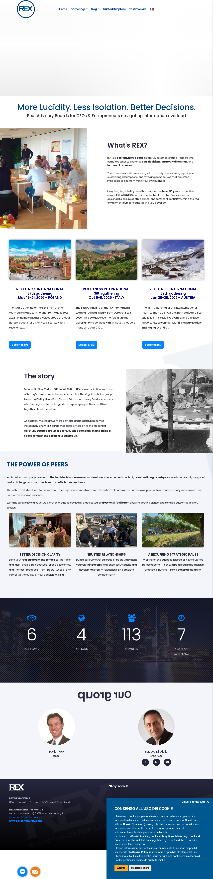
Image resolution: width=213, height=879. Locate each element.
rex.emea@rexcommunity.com (27, 817)
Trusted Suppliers (114, 9)
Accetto (121, 868)
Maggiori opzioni (140, 868)
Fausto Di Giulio (156, 751)
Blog (94, 9)
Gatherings (78, 9)
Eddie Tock (56, 751)
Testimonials (137, 9)
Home (63, 9)
